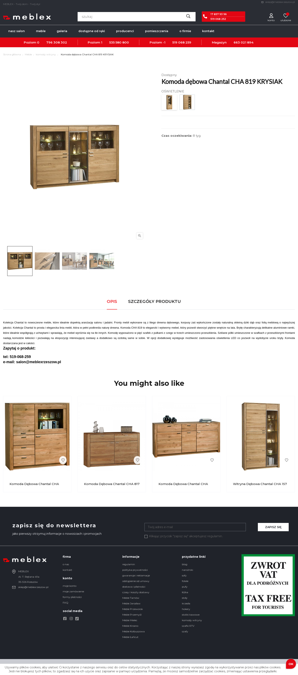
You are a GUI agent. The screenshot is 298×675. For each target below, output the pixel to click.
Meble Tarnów (130, 597)
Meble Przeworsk (132, 609)
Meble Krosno (130, 625)
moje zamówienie (73, 591)
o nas (66, 564)
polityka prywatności (135, 569)
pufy (184, 586)
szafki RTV (188, 625)
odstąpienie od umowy (135, 581)
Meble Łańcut (130, 637)
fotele (185, 581)
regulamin (128, 564)
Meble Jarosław (131, 603)
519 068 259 (181, 42)
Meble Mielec (129, 620)
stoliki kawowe (190, 614)
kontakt (67, 569)
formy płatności (72, 597)
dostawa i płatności (133, 586)
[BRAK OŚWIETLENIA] (169, 103)
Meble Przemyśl (132, 614)
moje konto (69, 585)
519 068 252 (218, 19)
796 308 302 (56, 42)
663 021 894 (244, 42)
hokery (186, 609)
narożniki (187, 569)
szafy (185, 631)
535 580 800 (119, 42)
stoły (184, 597)
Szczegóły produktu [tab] (154, 301)
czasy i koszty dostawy (135, 592)
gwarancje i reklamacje (136, 575)
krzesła (186, 603)
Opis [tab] (112, 301)
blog (184, 564)
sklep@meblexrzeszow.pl (278, 2)
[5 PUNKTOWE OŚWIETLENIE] (187, 103)
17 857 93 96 (218, 14)
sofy (184, 575)
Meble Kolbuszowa (133, 631)
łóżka (185, 592)
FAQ (65, 602)
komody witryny (192, 620)
